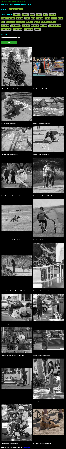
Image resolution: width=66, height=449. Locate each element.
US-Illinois (34, 25)
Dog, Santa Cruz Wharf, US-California (42, 443)
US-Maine (43, 25)
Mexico (54, 18)
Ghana (27, 18)
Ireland (47, 18)
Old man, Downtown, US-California (10, 443)
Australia (25, 14)
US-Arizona (5, 25)
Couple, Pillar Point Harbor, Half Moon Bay (43, 195)
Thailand (29, 22)
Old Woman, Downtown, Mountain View (11, 401)
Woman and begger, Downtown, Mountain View (12, 324)
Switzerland (20, 22)
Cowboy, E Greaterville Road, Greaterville (11, 239)
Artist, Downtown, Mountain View (41, 88)
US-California (15, 25)
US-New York (17, 29)
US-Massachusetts (55, 25)
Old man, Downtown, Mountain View (41, 290)
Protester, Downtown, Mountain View (10, 123)
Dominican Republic (8, 18)
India (33, 18)
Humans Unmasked (16, 9)
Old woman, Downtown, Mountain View (10, 88)
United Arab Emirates (48, 22)
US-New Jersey (6, 29)
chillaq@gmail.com (26, 447)
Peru (2, 22)
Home (9, 42)
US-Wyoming (28, 29)
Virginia (37, 29)
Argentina (16, 14)
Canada (38, 14)
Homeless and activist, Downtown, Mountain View (13, 355)
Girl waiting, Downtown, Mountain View (42, 401)
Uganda (36, 22)
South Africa (10, 22)
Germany (20, 18)
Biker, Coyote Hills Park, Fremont (41, 239)
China (45, 14)
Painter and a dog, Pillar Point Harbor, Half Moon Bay (14, 290)
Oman (60, 18)
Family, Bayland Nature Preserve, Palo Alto (11, 195)
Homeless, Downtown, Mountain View (41, 355)
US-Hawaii (25, 25)
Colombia (52, 14)
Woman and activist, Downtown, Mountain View (44, 324)
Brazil (32, 14)
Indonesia (39, 18)
